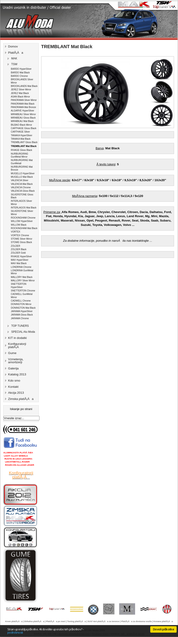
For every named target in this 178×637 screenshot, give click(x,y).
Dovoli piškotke (163, 629)
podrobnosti (15, 632)
